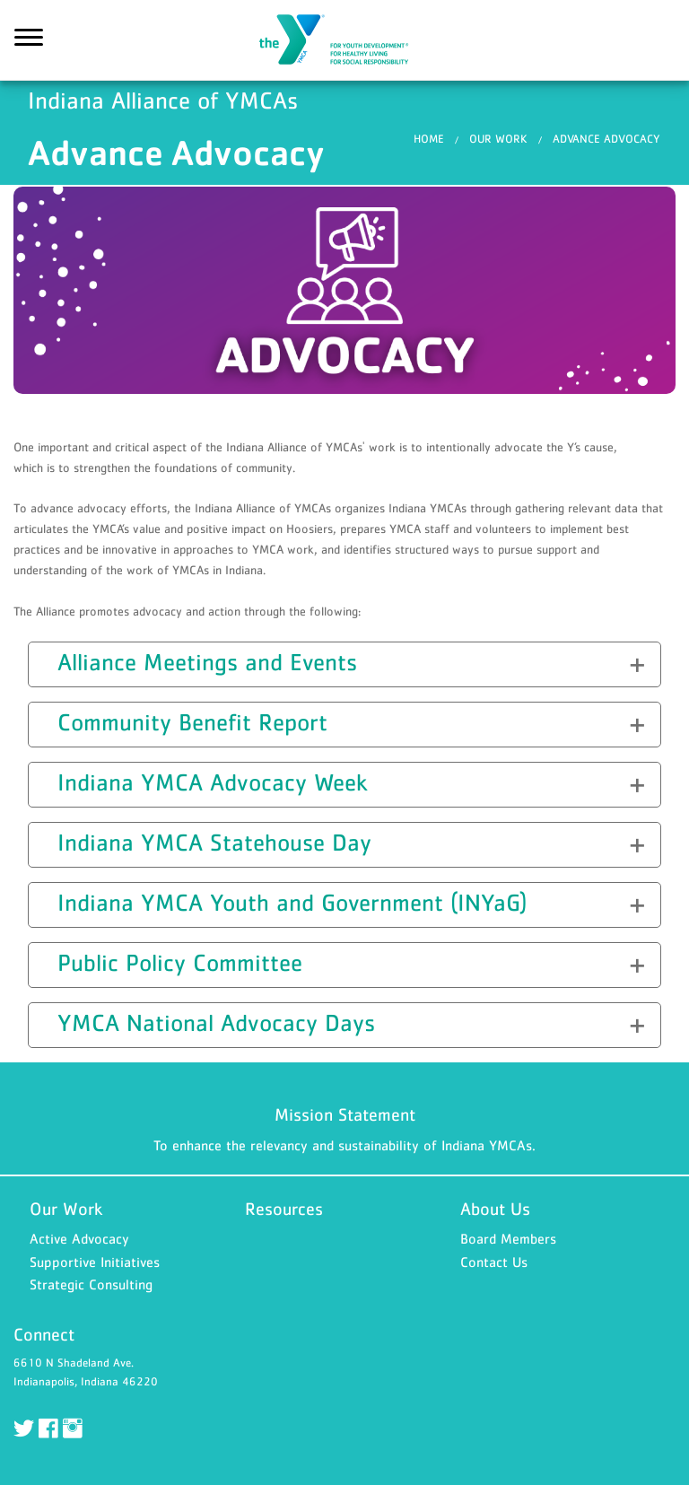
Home (429, 138)
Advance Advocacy (606, 138)
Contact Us (494, 1262)
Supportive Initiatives (95, 1262)
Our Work (498, 138)
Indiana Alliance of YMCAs (344, 40)
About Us (495, 1209)
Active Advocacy (79, 1238)
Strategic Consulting (91, 1284)
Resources (284, 1209)
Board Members (508, 1238)
